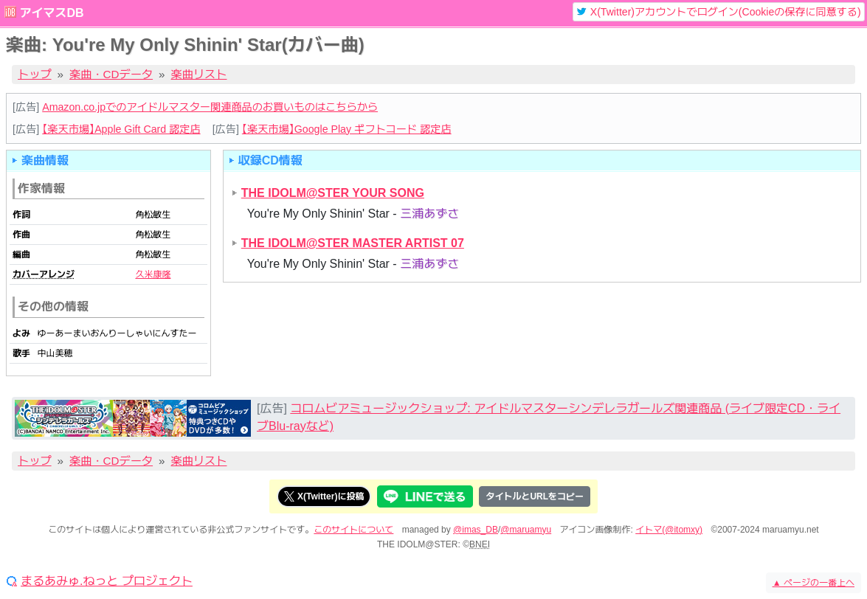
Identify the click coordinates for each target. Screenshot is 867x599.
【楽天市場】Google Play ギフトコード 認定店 (347, 129)
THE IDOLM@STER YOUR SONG (332, 193)
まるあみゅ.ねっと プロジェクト (107, 581)
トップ (35, 74)
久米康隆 (152, 274)
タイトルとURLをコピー (535, 496)
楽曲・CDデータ (111, 74)
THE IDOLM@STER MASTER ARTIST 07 (352, 243)
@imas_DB (475, 529)
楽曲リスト (199, 74)
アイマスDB (51, 13)
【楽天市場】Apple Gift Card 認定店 (121, 129)
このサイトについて (353, 529)
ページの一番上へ (813, 583)
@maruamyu (525, 529)
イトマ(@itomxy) (668, 529)
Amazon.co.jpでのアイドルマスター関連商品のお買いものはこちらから (210, 107)
